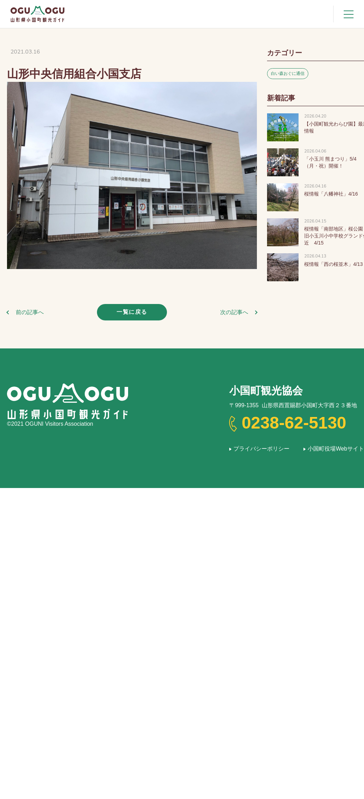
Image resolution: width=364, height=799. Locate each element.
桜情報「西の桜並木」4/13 (333, 264)
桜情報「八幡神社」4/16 (331, 194)
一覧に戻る (132, 312)
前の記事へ (30, 312)
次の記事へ (234, 312)
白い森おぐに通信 (287, 73)
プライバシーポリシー (261, 449)
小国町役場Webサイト (336, 449)
